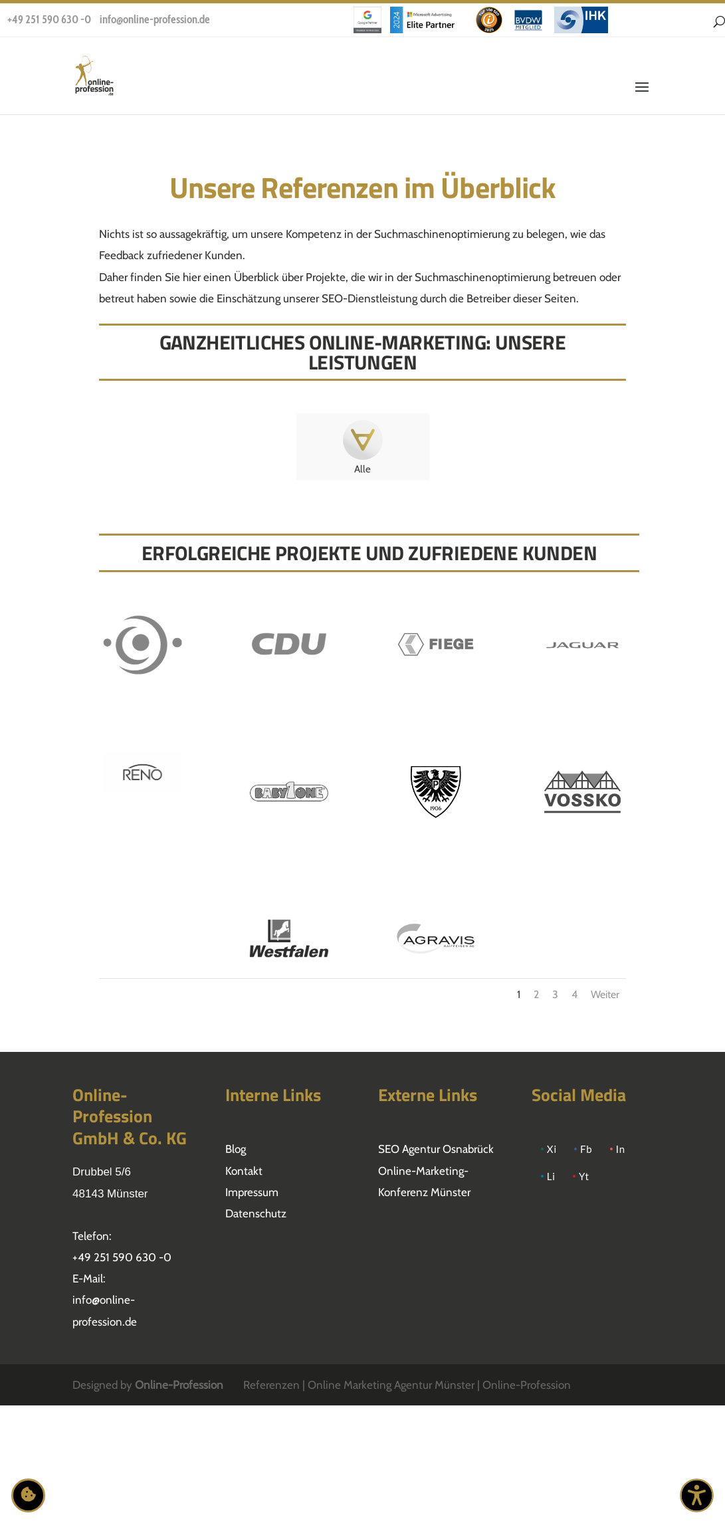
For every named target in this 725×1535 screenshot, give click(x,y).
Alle (362, 469)
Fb (586, 1149)
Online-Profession (179, 1384)
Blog (235, 1149)
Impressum (251, 1192)
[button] (642, 95)
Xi (552, 1149)
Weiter (605, 994)
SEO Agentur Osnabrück (436, 1149)
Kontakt (243, 1170)
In (620, 1149)
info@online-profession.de (155, 19)
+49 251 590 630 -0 (49, 19)
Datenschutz (255, 1213)
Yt (584, 1176)
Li (551, 1176)
